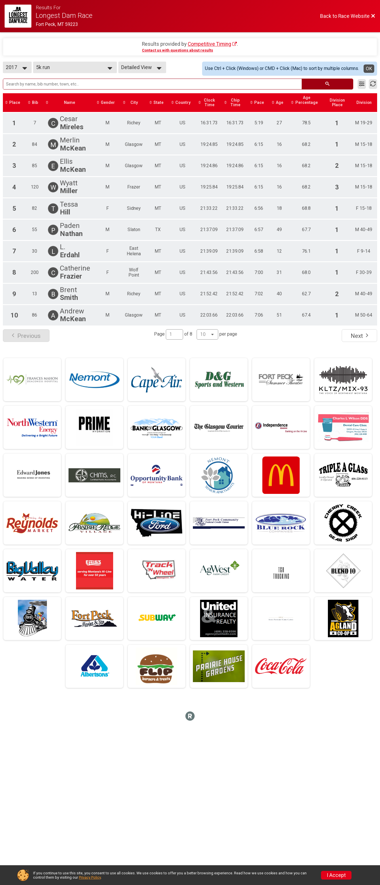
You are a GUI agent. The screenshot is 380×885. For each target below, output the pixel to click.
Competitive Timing (209, 44)
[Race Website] (20, 16)
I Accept (336, 875)
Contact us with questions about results (177, 50)
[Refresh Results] (373, 84)
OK (369, 68)
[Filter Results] (362, 84)
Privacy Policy (90, 877)
